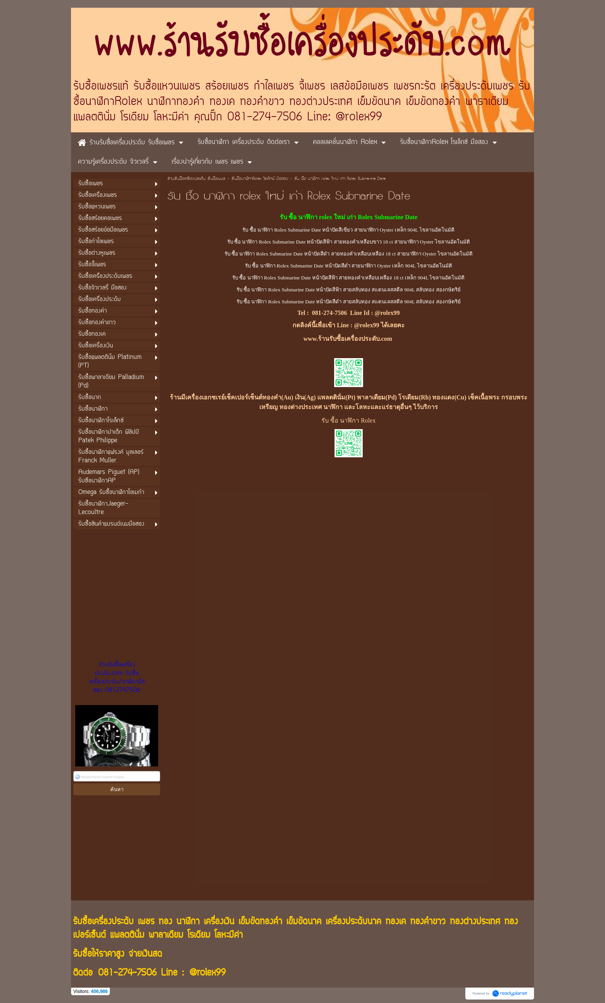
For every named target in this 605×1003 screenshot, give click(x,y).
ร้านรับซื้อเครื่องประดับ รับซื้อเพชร (196, 179)
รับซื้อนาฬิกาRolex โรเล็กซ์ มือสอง (260, 179)
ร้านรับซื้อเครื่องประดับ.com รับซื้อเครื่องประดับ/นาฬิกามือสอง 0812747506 (117, 677)
